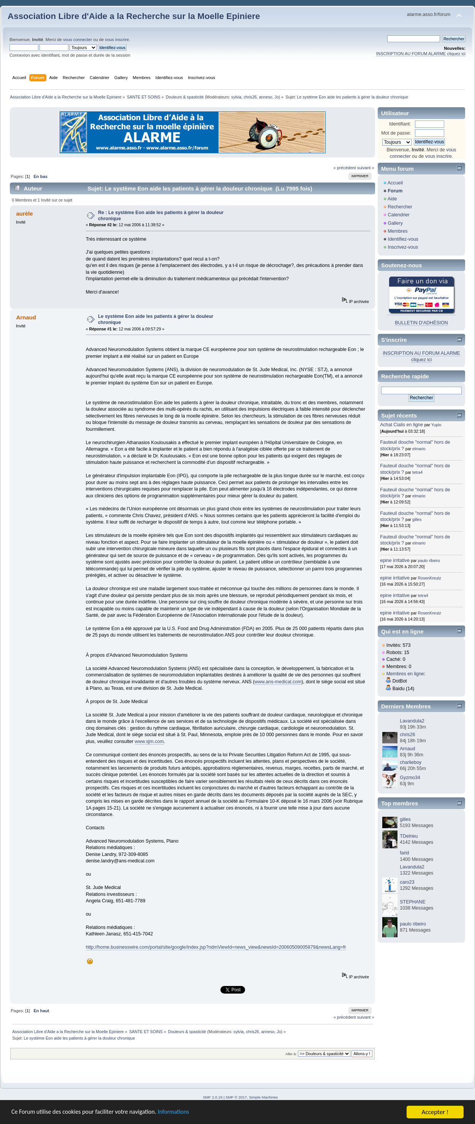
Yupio (436, 424)
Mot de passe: (396, 133)
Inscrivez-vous (403, 247)
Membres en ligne (405, 673)
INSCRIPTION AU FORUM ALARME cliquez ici (421, 53)
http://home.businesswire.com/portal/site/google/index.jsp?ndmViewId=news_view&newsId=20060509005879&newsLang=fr (216, 947)
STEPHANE (412, 902)
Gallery (395, 223)
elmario (419, 448)
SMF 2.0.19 (213, 1097)
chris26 (250, 97)
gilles (416, 519)
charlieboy (410, 762)
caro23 (407, 882)
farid (404, 853)
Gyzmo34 (410, 777)
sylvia (236, 97)
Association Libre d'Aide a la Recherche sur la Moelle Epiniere (134, 16)
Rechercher (400, 207)
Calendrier (399, 214)
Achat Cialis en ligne (402, 424)
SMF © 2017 (236, 1097)
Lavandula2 (412, 721)
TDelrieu (409, 836)
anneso (265, 97)
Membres (397, 231)
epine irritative (395, 560)
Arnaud (407, 748)
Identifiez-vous (403, 239)
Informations (184, 1113)
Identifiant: (400, 124)
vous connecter (77, 39)
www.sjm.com (149, 741)
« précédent (344, 167)
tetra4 (417, 472)
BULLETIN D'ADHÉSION (421, 322)
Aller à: (291, 1054)
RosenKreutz (429, 578)
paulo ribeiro (429, 560)
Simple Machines (263, 1097)
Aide (392, 199)
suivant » (365, 167)
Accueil (395, 183)
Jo (276, 97)
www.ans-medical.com (278, 681)
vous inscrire (117, 39)
